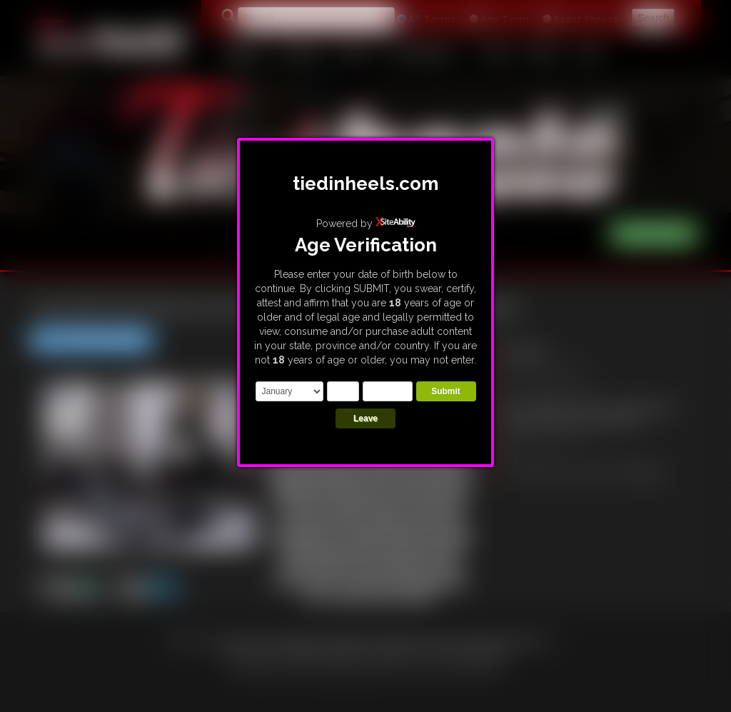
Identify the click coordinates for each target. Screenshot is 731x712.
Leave (365, 418)
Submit (445, 391)
